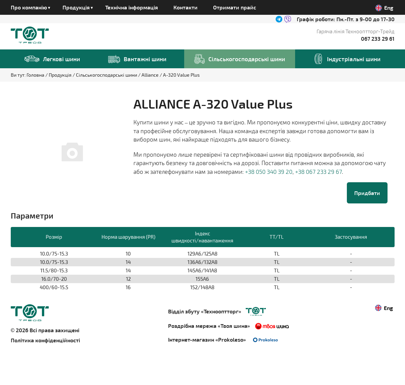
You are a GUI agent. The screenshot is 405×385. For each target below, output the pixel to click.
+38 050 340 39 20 (268, 171)
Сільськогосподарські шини (107, 75)
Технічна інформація (131, 7)
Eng (384, 7)
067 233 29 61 (378, 38)
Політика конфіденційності (45, 340)
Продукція (61, 75)
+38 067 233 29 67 (318, 171)
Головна (36, 75)
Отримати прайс (234, 7)
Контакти (185, 7)
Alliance (150, 75)
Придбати (367, 193)
